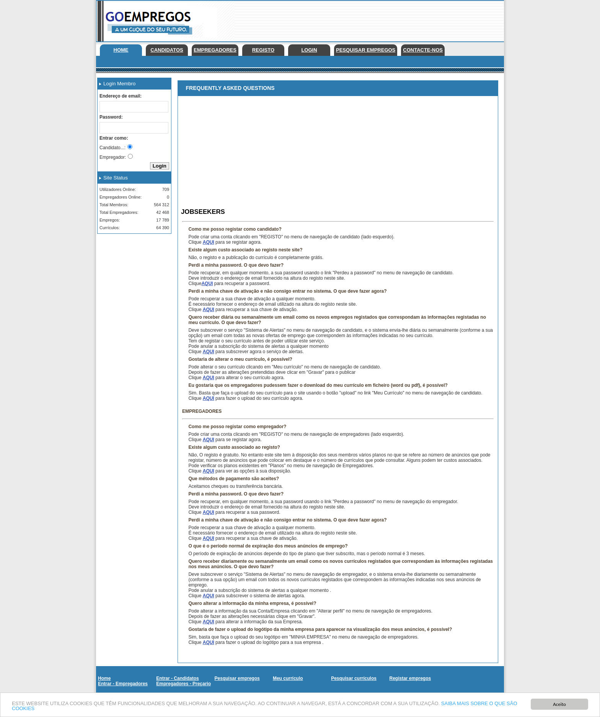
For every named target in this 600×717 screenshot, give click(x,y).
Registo (263, 50)
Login (309, 50)
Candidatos (166, 50)
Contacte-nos (423, 50)
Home (121, 50)
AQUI (208, 242)
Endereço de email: (120, 96)
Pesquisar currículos (354, 678)
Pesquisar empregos (365, 50)
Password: (111, 117)
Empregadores (215, 50)
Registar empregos (410, 678)
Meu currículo (288, 678)
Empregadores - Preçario (183, 683)
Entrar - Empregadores (123, 683)
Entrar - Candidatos (177, 678)
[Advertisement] (364, 19)
